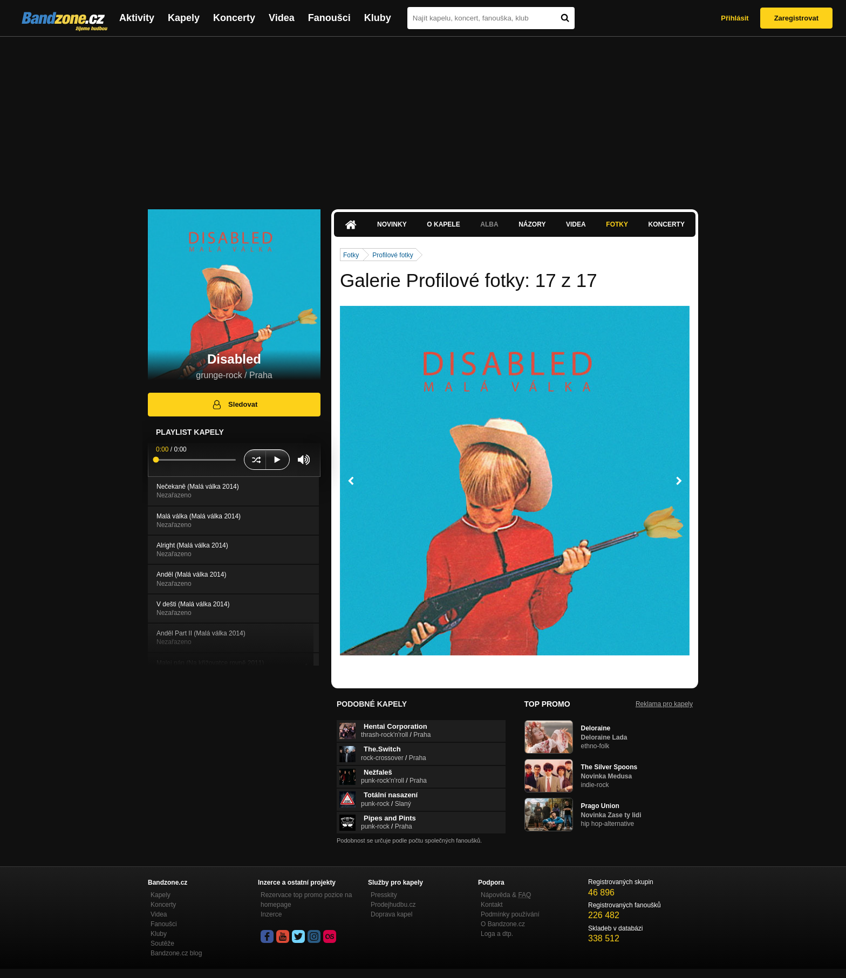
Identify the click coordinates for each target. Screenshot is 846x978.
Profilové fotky (392, 255)
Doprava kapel (391, 914)
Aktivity (136, 17)
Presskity (384, 895)
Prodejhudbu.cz (393, 904)
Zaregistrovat (796, 18)
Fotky (617, 224)
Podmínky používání (510, 914)
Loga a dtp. (497, 934)
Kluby (377, 17)
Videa (282, 17)
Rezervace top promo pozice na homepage (306, 899)
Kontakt (492, 904)
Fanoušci (329, 17)
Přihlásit (734, 18)
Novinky (392, 224)
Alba (489, 224)
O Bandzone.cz (503, 924)
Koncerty (234, 17)
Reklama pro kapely (664, 704)
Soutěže (162, 943)
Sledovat (234, 405)
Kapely (184, 17)
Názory (531, 224)
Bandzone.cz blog (176, 953)
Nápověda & (506, 895)
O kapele (443, 224)
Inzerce (271, 914)
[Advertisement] (423, 117)
